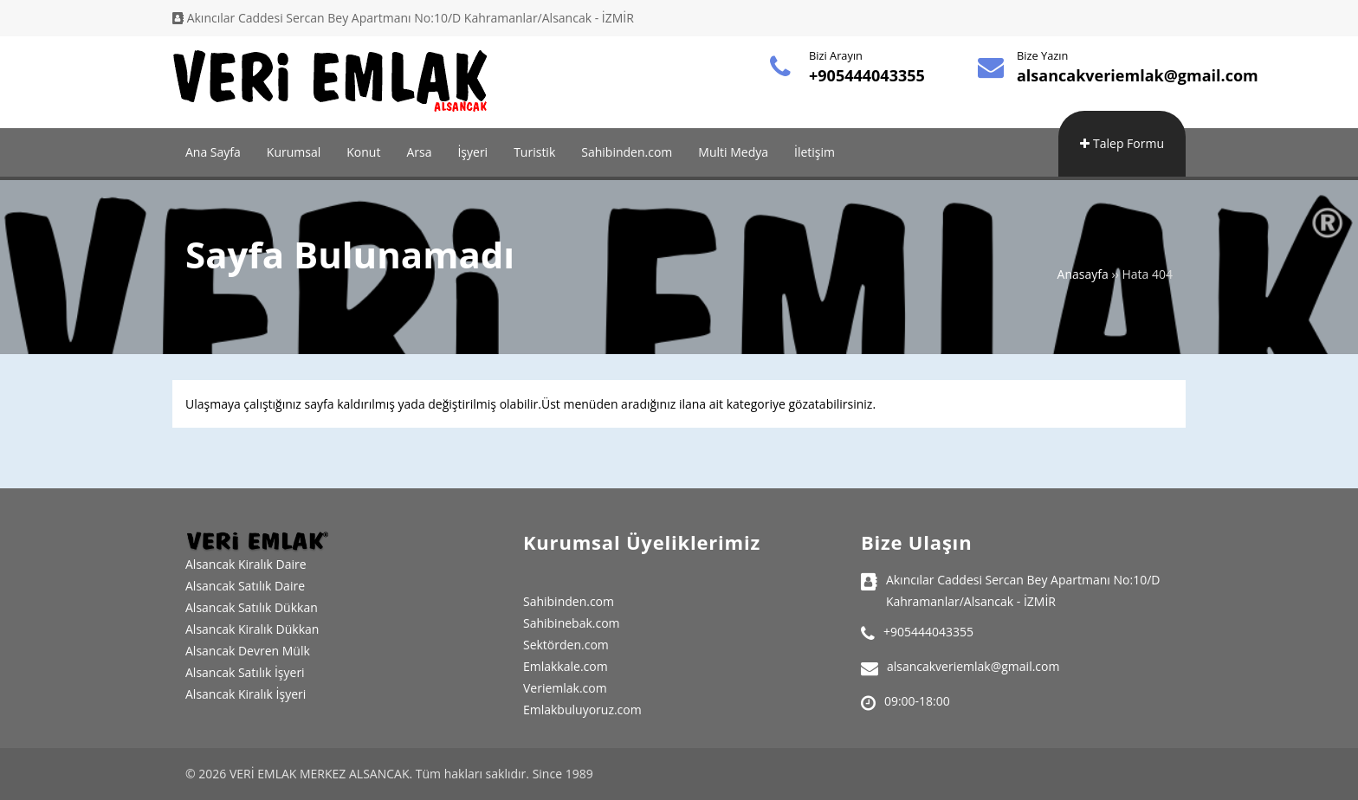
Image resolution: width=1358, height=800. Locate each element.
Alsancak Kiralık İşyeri (245, 694)
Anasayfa (1083, 274)
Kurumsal (293, 152)
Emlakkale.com (565, 666)
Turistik (534, 152)
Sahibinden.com (626, 152)
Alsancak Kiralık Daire (246, 564)
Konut (363, 152)
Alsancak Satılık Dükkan (251, 607)
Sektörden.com (566, 644)
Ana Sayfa (213, 152)
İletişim (814, 152)
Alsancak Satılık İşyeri (245, 672)
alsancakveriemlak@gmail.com (1137, 75)
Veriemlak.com (565, 688)
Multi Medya (733, 152)
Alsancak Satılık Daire (245, 585)
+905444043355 (867, 75)
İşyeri (472, 152)
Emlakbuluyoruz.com (582, 709)
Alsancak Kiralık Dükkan (252, 629)
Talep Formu (1122, 143)
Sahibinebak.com (571, 623)
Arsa (418, 152)
